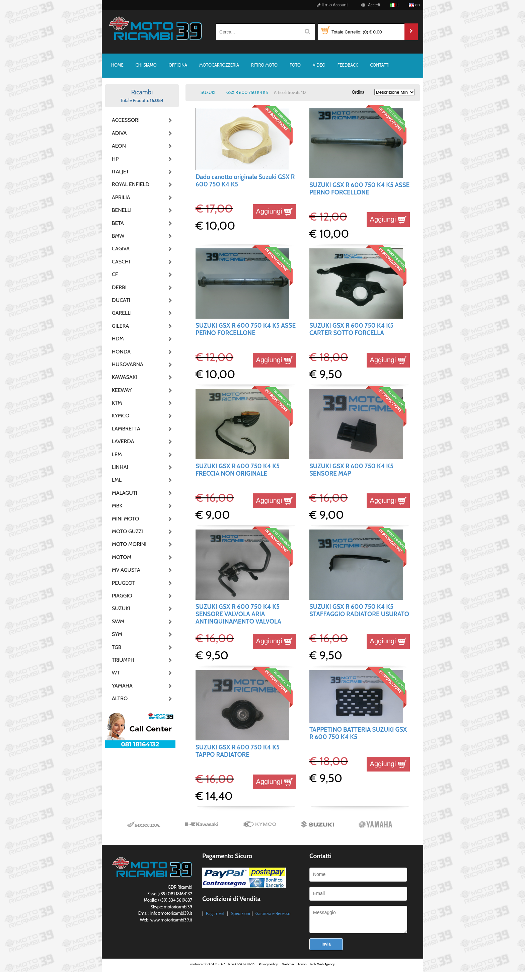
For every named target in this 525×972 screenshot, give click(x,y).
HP (115, 159)
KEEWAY (122, 390)
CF (115, 274)
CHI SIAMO (146, 65)
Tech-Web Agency (321, 964)
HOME (117, 65)
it (394, 4)
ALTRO (120, 698)
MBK (117, 505)
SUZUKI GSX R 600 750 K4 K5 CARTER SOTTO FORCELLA (351, 329)
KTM (117, 403)
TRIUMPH (123, 660)
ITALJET (120, 171)
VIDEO (319, 65)
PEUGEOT (123, 583)
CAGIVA (121, 248)
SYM (117, 634)
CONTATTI (379, 65)
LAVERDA (123, 441)
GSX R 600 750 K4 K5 (247, 92)
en (414, 4)
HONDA (121, 351)
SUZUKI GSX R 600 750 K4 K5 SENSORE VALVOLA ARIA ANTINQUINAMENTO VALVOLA (238, 614)
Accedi (369, 4)
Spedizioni (240, 913)
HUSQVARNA (127, 364)
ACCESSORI (126, 120)
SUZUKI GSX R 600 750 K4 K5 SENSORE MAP (351, 469)
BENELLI (122, 210)
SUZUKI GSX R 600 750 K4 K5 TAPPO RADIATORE (238, 750)
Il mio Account (331, 4)
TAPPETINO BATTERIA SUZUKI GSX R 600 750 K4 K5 (358, 733)
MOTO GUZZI (127, 531)
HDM (118, 338)
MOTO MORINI (128, 544)
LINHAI (120, 467)
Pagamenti (216, 913)
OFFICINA (178, 65)
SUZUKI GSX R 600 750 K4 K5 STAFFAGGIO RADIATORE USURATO (359, 610)
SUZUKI (121, 608)
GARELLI (122, 313)
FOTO (295, 65)
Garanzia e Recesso (273, 913)
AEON (119, 146)
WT (116, 672)
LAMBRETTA (126, 428)
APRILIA (121, 197)
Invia (325, 944)
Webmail (288, 964)
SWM (118, 621)
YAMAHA (122, 685)
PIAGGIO (122, 595)
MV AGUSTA (126, 570)
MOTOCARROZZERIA (219, 65)
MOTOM (121, 557)
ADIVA (119, 133)
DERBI (119, 287)
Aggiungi (274, 211)
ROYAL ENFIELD (128, 184)
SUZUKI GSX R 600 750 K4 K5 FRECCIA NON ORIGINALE (238, 469)
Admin (301, 964)
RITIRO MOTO (264, 65)
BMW (118, 236)
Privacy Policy (268, 964)
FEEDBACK (348, 65)
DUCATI (121, 300)
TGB (116, 647)
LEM (117, 454)
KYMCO (121, 415)
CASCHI (121, 261)
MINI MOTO (125, 518)
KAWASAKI (124, 377)
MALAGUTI (124, 493)
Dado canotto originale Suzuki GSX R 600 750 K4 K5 (245, 180)
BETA (118, 223)
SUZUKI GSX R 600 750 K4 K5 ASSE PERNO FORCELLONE (359, 188)
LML (117, 480)
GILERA (120, 326)
